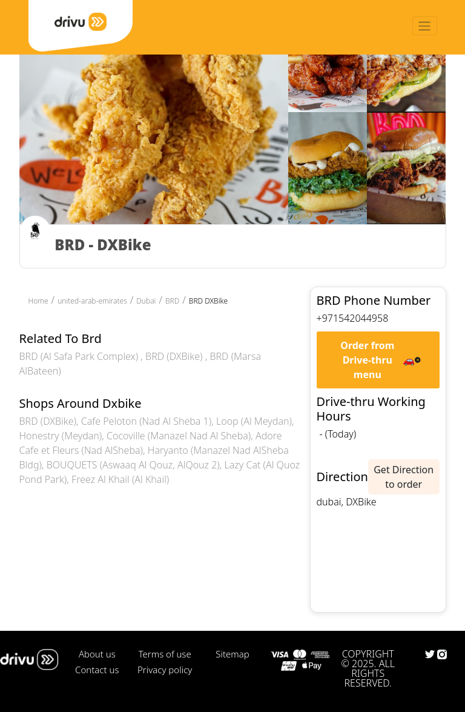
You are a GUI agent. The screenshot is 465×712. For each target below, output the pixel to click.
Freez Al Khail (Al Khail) (120, 479)
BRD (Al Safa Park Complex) (80, 356)
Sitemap (232, 654)
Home (38, 301)
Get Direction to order (404, 477)
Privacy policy (164, 670)
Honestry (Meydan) (60, 435)
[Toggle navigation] (424, 25)
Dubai (146, 301)
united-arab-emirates (92, 301)
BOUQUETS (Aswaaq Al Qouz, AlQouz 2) (133, 464)
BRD (172, 301)
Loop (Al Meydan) (254, 421)
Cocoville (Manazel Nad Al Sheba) (179, 435)
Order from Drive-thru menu (367, 360)
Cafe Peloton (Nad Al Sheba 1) (146, 421)
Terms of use (165, 654)
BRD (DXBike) (175, 356)
